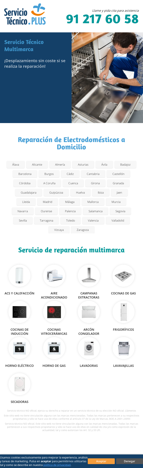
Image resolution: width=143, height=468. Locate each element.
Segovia (120, 211)
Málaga (69, 202)
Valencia (93, 220)
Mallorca (93, 202)
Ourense (46, 211)
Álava (15, 164)
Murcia (116, 202)
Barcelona (24, 174)
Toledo (70, 220)
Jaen (119, 192)
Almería (60, 164)
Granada (118, 183)
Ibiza (101, 192)
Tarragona (46, 220)
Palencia (70, 211)
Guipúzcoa (56, 192)
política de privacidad (57, 465)
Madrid (47, 202)
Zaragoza (83, 230)
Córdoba (24, 183)
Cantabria (93, 174)
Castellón (118, 174)
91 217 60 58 (102, 20)
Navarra (23, 211)
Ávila (104, 164)
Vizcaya (59, 230)
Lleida (26, 202)
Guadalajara (28, 192)
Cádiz (70, 174)
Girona (95, 183)
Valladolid (118, 220)
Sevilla (23, 220)
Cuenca (73, 183)
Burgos (49, 174)
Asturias (83, 164)
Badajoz (125, 164)
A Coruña (49, 183)
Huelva (80, 192)
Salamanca (96, 211)
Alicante (37, 164)
